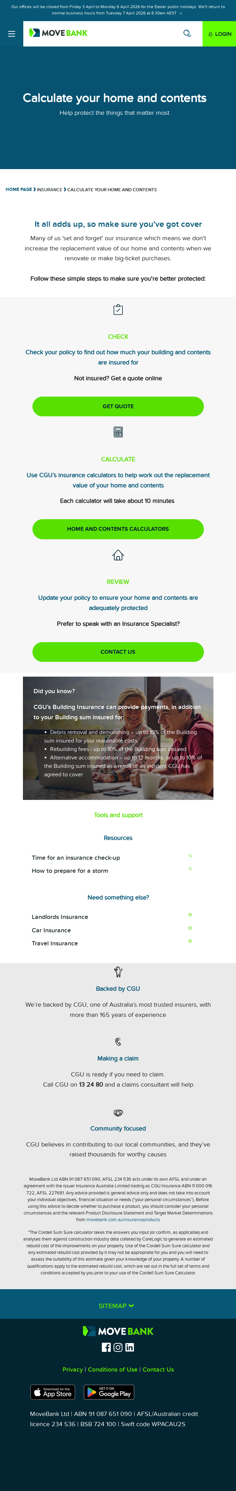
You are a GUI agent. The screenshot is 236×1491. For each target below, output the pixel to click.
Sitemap (113, 1306)
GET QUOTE (118, 406)
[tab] (118, 1304)
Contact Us (158, 1369)
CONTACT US (118, 652)
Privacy (72, 1369)
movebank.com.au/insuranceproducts (123, 1220)
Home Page (19, 189)
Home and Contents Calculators (118, 529)
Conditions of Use (113, 1369)
